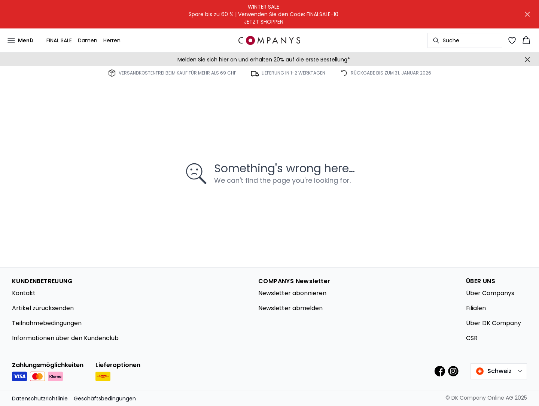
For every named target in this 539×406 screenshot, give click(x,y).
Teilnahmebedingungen (47, 323)
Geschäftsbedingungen (105, 398)
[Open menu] (20, 40)
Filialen (476, 308)
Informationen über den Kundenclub (65, 338)
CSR (472, 338)
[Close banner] (527, 14)
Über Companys (490, 293)
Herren (112, 40)
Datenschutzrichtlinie (40, 398)
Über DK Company (493, 323)
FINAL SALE (59, 40)
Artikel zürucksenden (43, 308)
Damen (87, 40)
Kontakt (24, 293)
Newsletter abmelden (290, 308)
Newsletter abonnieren (292, 293)
